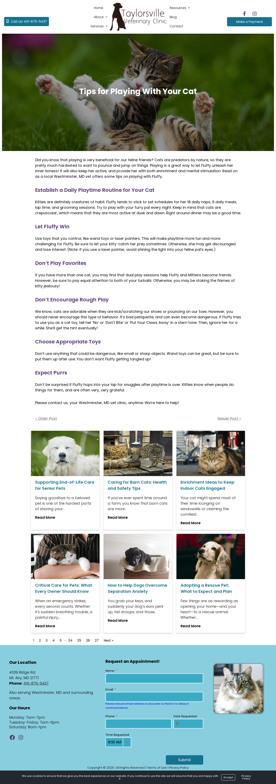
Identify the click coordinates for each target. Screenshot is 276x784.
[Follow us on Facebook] (244, 13)
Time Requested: (117, 735)
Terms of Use (157, 767)
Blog (173, 17)
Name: (111, 671)
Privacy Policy (179, 767)
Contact (176, 26)
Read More (45, 517)
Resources (178, 8)
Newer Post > (229, 418)
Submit (184, 759)
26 (88, 640)
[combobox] (118, 742)
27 (97, 640)
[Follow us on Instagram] (254, 13)
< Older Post (46, 418)
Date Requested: (185, 716)
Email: (110, 689)
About (99, 17)
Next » (108, 640)
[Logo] (138, 31)
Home (98, 8)
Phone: (111, 716)
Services (97, 26)
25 (79, 640)
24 (70, 640)
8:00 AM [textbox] (114, 742)
